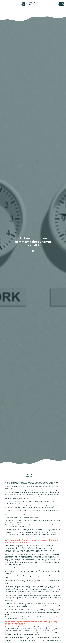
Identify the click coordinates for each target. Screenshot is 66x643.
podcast (48, 627)
